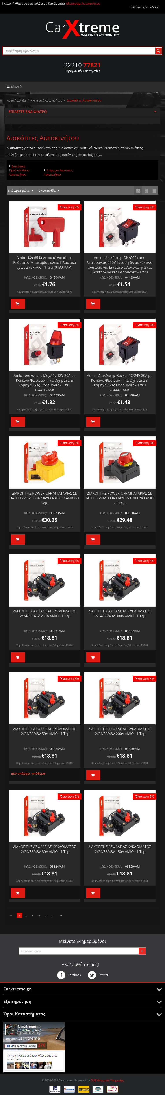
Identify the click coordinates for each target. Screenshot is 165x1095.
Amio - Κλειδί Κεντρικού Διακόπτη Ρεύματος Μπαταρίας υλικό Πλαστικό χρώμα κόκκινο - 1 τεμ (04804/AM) (44, 262)
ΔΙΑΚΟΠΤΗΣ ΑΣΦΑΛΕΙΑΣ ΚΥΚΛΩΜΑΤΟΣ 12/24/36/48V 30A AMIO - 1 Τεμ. (44, 849)
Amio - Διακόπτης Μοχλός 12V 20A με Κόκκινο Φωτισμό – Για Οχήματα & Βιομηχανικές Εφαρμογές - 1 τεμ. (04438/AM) (44, 382)
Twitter (98, 975)
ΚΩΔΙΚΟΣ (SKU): (35, 277)
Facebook (69, 975)
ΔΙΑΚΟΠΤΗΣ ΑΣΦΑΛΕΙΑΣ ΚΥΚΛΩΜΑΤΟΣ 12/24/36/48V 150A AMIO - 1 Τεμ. (119, 849)
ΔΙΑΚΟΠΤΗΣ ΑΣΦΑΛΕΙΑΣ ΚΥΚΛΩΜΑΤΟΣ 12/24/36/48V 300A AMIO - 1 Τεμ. (119, 613)
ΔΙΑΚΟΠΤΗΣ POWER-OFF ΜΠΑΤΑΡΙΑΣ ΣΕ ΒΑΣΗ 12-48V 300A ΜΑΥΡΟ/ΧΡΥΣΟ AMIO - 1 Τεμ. (45, 498)
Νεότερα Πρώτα (20, 191)
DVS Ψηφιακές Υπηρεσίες (107, 1080)
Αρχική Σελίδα (16, 100)
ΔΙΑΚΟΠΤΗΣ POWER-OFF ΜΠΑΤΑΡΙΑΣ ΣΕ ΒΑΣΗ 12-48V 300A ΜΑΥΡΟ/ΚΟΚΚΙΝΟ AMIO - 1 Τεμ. (119, 498)
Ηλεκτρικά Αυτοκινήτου (46, 100)
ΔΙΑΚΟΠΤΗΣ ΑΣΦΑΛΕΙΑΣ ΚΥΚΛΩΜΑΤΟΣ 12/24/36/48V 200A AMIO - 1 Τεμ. (119, 731)
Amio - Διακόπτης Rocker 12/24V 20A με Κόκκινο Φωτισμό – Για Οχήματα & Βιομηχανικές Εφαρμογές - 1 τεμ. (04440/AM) (119, 382)
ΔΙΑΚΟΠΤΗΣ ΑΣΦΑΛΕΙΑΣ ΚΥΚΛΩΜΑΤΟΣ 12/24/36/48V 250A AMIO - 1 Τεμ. (44, 613)
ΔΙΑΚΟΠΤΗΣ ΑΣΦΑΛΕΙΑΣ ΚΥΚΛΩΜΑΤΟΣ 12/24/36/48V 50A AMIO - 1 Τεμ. (44, 731)
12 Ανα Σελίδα (48, 191)
